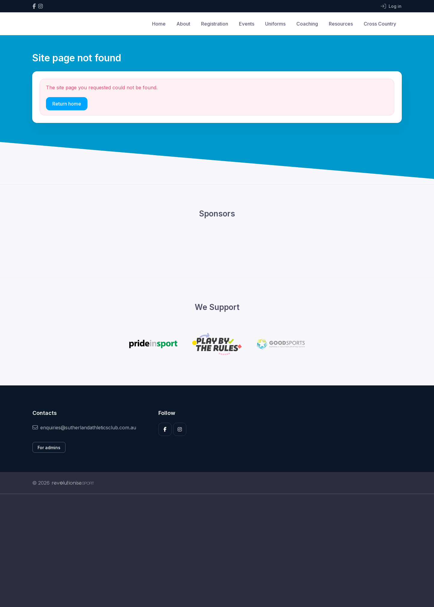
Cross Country (380, 24)
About (183, 24)
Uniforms (275, 24)
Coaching (307, 24)
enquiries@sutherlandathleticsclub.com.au (84, 428)
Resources (341, 24)
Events (246, 24)
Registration (214, 24)
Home (159, 24)
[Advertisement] (212, 550)
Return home (66, 104)
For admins (49, 447)
